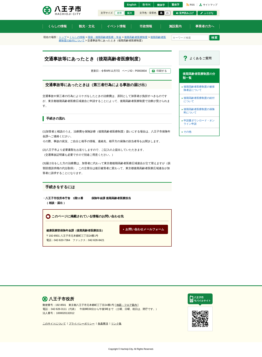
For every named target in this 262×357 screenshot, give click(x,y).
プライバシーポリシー (82, 323)
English (131, 4)
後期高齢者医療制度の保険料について (199, 111)
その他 (187, 131)
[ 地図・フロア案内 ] (126, 305)
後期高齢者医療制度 (136, 37)
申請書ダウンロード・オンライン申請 (199, 122)
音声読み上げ (186, 13)
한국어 (146, 4)
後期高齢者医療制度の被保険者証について (199, 88)
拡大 (129, 13)
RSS (192, 4)
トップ (63, 37)
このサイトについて (54, 323)
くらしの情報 (77, 37)
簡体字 (161, 5)
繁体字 (175, 4)
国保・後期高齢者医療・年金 (104, 37)
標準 (119, 13)
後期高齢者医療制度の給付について (199, 100)
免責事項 (103, 323)
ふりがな (209, 13)
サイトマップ (210, 4)
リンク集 (116, 323)
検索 (214, 37)
